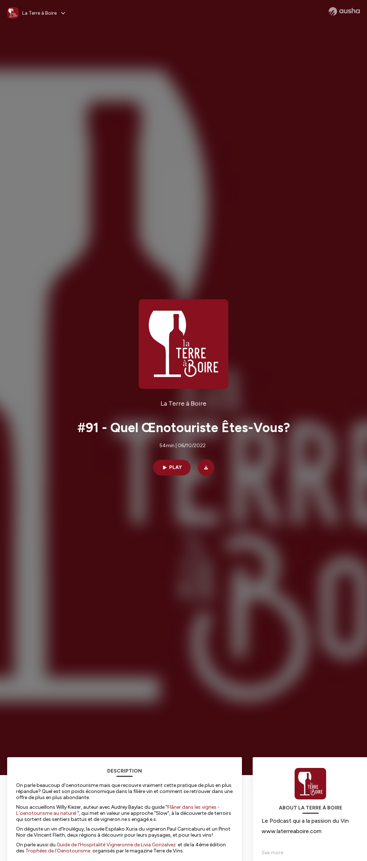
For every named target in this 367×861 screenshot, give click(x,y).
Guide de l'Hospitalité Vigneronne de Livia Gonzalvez (116, 845)
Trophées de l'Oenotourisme (57, 851)
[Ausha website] (344, 11)
